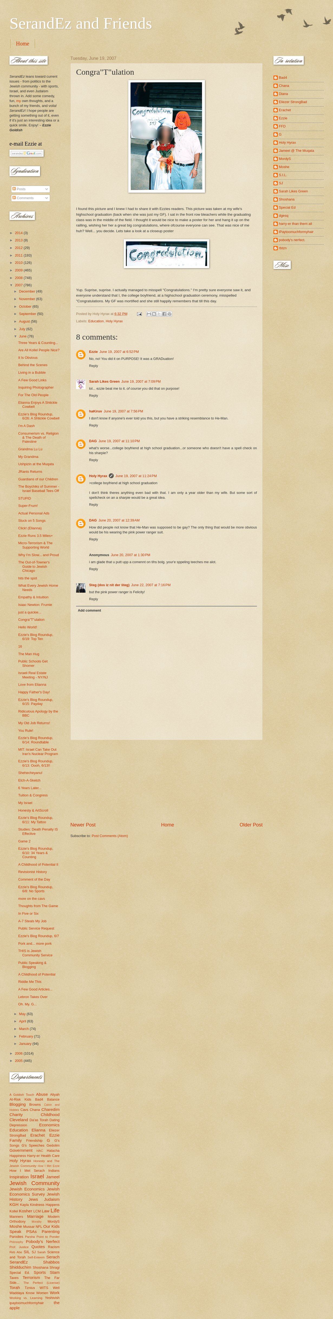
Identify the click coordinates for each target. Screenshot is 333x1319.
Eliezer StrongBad (293, 102)
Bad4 (39, 1099)
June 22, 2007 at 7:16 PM (151, 585)
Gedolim (53, 1145)
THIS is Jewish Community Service (35, 953)
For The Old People (33, 395)
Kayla (24, 1205)
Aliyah (55, 1094)
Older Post (251, 825)
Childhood (50, 1114)
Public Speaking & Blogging (32, 965)
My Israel (25, 803)
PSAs (31, 1231)
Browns (35, 1105)
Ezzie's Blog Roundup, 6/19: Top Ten (35, 637)
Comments (23, 198)
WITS (44, 1288)
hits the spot (27, 578)
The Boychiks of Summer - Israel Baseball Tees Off (38, 488)
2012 (19, 248)
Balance (53, 1099)
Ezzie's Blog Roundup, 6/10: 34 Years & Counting (35, 852)
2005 (19, 1061)
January (25, 1044)
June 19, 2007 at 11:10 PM (119, 441)
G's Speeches (33, 1145)
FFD (282, 126)
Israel (37, 1176)
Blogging (17, 1104)
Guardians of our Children (38, 479)
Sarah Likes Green (104, 381)
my (18, 101)
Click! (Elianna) (30, 528)
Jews (33, 1199)
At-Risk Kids (20, 1099)
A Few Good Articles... (35, 989)
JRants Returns (30, 472)
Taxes (14, 1278)
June (23, 336)
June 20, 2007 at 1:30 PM (130, 555)
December (27, 291)
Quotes (38, 1246)
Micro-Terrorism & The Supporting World (35, 545)
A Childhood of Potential (36, 974)
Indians (54, 1171)
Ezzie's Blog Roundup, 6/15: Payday (35, 702)
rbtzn (283, 248)
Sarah (41, 1252)
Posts (18, 189)
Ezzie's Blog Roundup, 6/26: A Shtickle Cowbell (38, 416)
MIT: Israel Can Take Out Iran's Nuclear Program (38, 751)
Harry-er (33, 1156)
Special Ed (287, 207)
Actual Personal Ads (33, 513)
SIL (27, 1251)
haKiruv (95, 411)
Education (96, 321)
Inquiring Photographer (36, 387)
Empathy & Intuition (33, 597)
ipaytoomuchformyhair (26, 1303)
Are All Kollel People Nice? (38, 350)
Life (55, 1210)
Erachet (37, 1135)
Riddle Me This (29, 982)
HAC (40, 1150)
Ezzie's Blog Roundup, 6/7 (38, 936)
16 (20, 646)
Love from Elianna (32, 685)
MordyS (54, 1221)
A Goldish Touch (21, 1094)
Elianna (38, 1130)
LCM (37, 1211)
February (26, 1036)
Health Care (50, 1156)
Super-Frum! (28, 506)
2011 (19, 255)
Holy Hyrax (114, 321)
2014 (19, 233)
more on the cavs (31, 899)
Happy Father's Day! (34, 692)
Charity (16, 1114)
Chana (35, 1110)
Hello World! (27, 627)
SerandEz (18, 1262)
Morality (36, 1221)
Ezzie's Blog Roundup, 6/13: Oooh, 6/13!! (35, 763)
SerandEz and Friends (80, 23)
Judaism (52, 1199)
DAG (93, 441)
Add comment (89, 610)
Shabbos (51, 1262)
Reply (93, 366)
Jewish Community (34, 1183)
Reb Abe (15, 1252)
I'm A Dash (26, 426)
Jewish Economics (27, 1189)
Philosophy (16, 1242)
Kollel (13, 1211)
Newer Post (83, 825)
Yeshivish (52, 1298)
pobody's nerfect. (292, 240)
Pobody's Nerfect (43, 1241)
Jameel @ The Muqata (296, 151)
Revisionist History (32, 872)
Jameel (53, 1176)
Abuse (42, 1094)
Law (45, 1211)
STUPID (24, 498)
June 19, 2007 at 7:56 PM (123, 411)
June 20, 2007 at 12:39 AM (119, 520)
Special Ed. (19, 1273)
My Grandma (28, 457)
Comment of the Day (34, 879)
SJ (34, 1252)
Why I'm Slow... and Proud (38, 555)
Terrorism (31, 1277)
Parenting (51, 1231)
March (24, 1029)
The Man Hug (28, 654)
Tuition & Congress (33, 795)
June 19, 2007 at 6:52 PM (119, 352)
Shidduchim (20, 1267)
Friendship (34, 1140)
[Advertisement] (166, 781)
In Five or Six (28, 913)
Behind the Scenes (32, 365)
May (23, 1014)
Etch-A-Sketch (29, 780)
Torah (14, 1287)
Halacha (53, 1151)
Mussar (29, 1227)
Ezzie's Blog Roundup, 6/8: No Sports (35, 889)
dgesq (283, 216)
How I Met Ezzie (49, 1165)
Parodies (16, 1237)
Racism (54, 1247)
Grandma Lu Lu (30, 449)
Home (22, 44)
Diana (283, 94)
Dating (55, 1120)
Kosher (25, 1211)
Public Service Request (36, 928)
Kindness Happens (45, 1205)
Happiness (17, 1156)
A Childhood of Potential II (38, 864)
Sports (40, 1272)
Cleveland (18, 1119)
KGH (13, 1204)
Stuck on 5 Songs (31, 521)
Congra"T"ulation (31, 620)
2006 (19, 1053)
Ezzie (93, 352)
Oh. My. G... (27, 1004)
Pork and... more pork (35, 943)
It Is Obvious (28, 358)
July (22, 329)
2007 (19, 285)
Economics (49, 1125)
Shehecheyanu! (30, 773)
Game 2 (24, 841)
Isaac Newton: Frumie (35, 605)
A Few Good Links (32, 380)
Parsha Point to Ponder (42, 1236)
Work (55, 1292)
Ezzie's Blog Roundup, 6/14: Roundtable (35, 740)
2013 (19, 240)
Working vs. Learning (25, 1298)
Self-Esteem (36, 1257)
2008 (19, 278)
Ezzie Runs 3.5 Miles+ (35, 536)
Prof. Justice (19, 1247)
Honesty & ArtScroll (33, 810)
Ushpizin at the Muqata (36, 464)
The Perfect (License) (42, 1282)
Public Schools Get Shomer (33, 663)
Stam (55, 1272)
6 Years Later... (29, 788)
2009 (19, 270)
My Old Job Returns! (34, 723)
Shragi (55, 1267)
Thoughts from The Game (38, 906)
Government (20, 1150)
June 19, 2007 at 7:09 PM (141, 381)
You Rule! (25, 731)
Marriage (35, 1216)
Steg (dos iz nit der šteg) (109, 585)
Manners (16, 1217)
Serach (53, 1257)
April (23, 1021)
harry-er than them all (295, 224)
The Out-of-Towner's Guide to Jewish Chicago (34, 566)
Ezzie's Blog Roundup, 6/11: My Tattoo (35, 820)
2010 (19, 263)
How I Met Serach (27, 1171)
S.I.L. (283, 175)
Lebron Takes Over (33, 997)
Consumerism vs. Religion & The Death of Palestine (38, 437)
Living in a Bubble (32, 372)
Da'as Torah (39, 1120)
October (25, 306)
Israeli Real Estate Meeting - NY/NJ (33, 675)
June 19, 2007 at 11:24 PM (136, 476)
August (25, 321)
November (27, 299)
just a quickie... (29, 612)
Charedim (50, 1109)
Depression (18, 1125)
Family (15, 1140)
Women (42, 1293)
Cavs (24, 1110)
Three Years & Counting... (38, 343)
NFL (39, 1227)
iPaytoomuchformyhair (296, 232)
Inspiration (19, 1176)
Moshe (15, 1226)
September (28, 314)
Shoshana (40, 1267)
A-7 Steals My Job (32, 921)
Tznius (30, 1288)
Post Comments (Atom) (110, 836)
